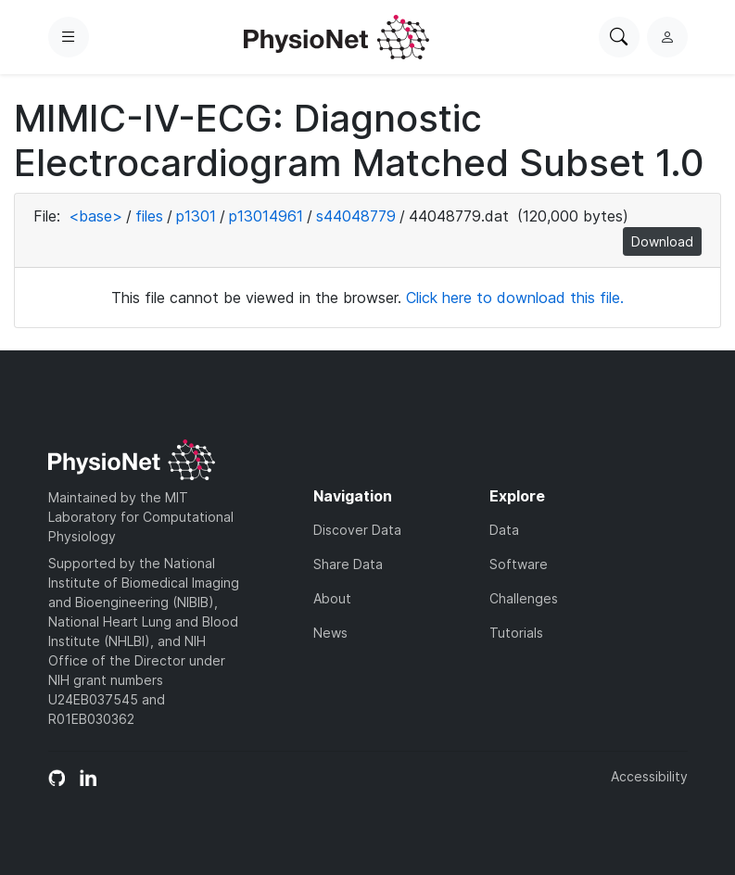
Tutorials (516, 632)
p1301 (196, 216)
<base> (95, 216)
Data (504, 530)
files (149, 216)
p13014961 (266, 216)
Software (518, 564)
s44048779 (356, 216)
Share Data (348, 564)
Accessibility (649, 776)
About (332, 598)
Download (662, 241)
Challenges (523, 598)
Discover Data (357, 530)
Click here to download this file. (515, 297)
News (330, 632)
